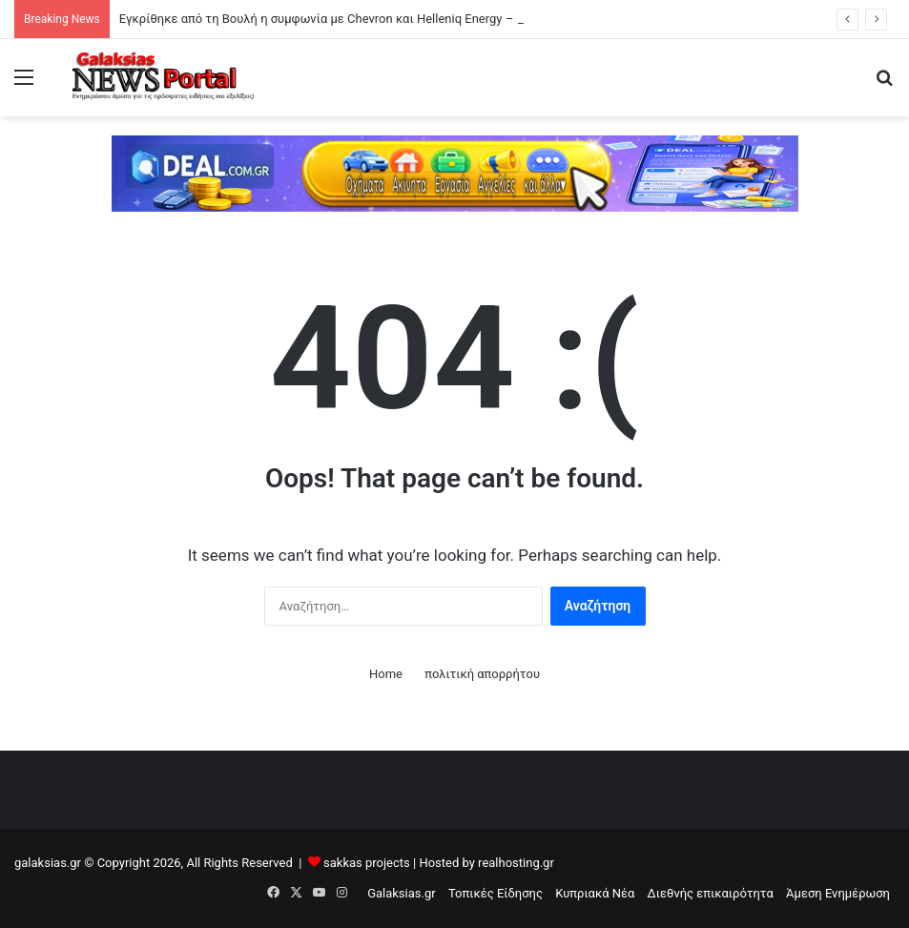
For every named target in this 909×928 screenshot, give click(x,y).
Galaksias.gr (401, 893)
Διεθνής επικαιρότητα (711, 893)
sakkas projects (366, 863)
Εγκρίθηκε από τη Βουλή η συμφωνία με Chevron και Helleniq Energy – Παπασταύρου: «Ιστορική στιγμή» (410, 18)
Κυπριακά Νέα (594, 893)
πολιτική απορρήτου (482, 674)
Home (386, 674)
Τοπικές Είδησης (495, 893)
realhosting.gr (516, 863)
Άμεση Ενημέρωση (838, 893)
